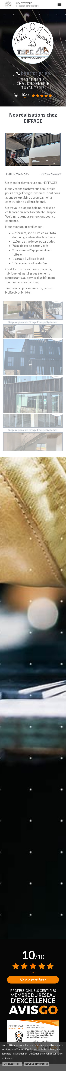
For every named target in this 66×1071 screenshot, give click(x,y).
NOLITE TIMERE (35, 4)
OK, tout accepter (12, 1064)
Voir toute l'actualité (50, 173)
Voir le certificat (33, 980)
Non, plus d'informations (36, 1064)
